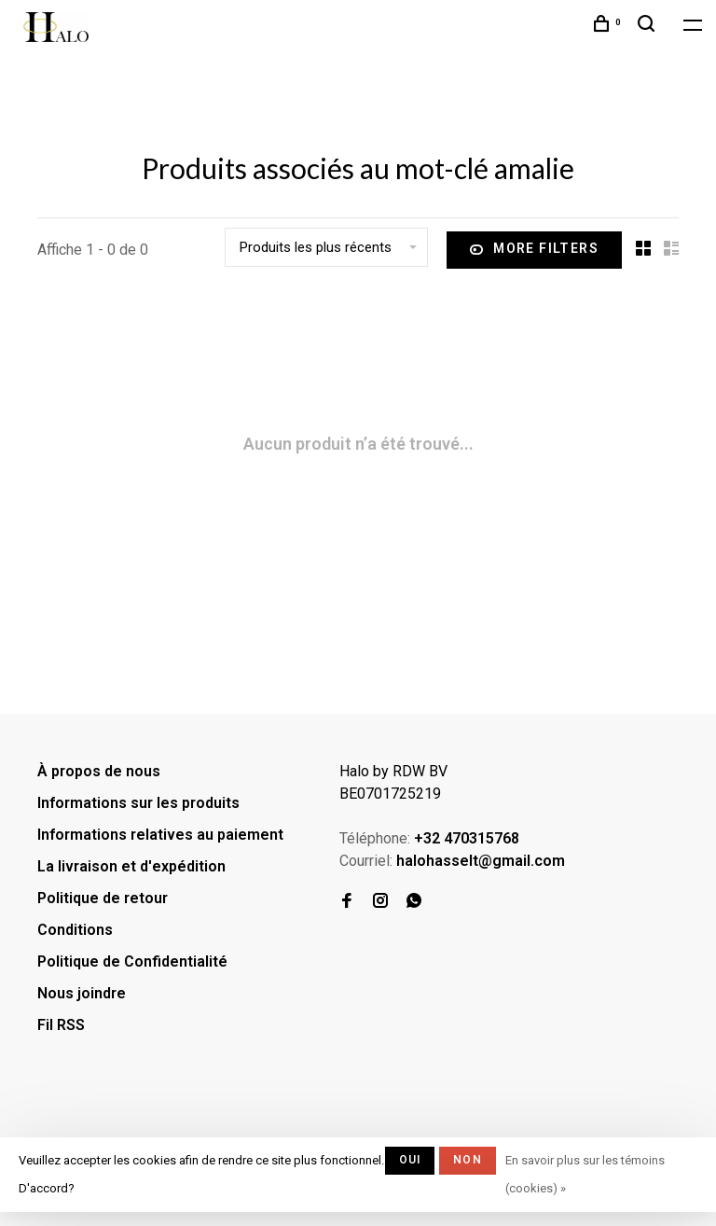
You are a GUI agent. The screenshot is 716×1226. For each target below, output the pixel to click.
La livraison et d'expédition (131, 866)
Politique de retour (102, 898)
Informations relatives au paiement (160, 834)
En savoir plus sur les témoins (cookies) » (585, 1174)
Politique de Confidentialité (132, 961)
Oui (410, 1159)
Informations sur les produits (138, 803)
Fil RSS (61, 1025)
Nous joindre (81, 993)
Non (467, 1159)
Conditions (75, 930)
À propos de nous (98, 771)
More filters (534, 250)
